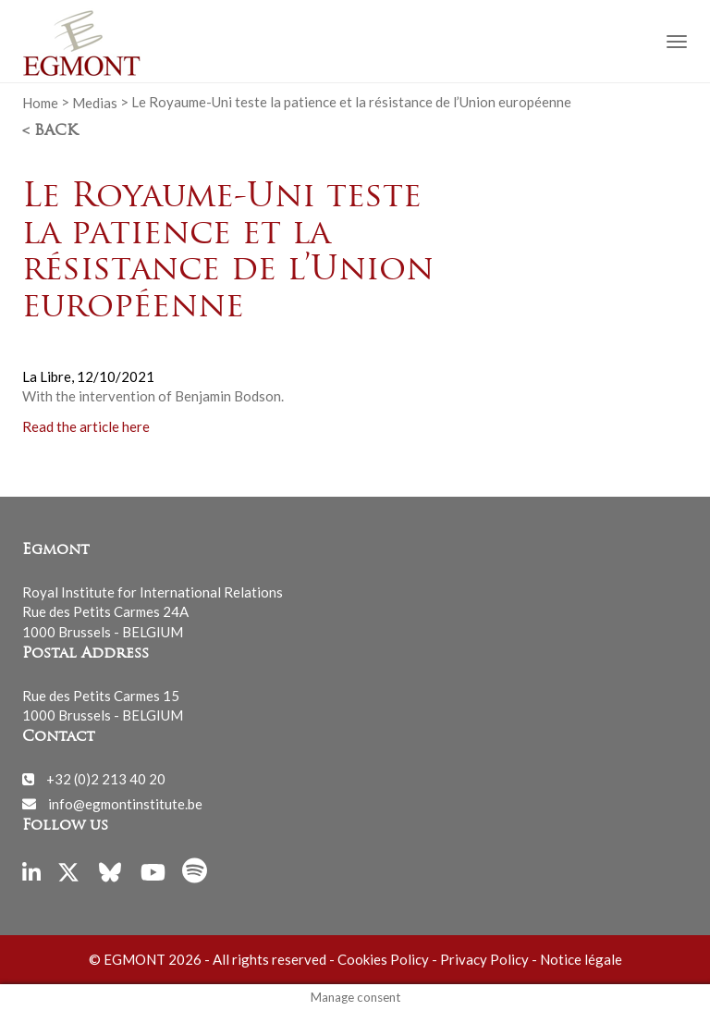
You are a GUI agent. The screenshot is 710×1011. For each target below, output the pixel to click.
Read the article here (86, 425)
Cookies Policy (383, 959)
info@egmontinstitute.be (125, 803)
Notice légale (581, 959)
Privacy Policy (484, 959)
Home (40, 101)
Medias (94, 101)
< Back (50, 131)
